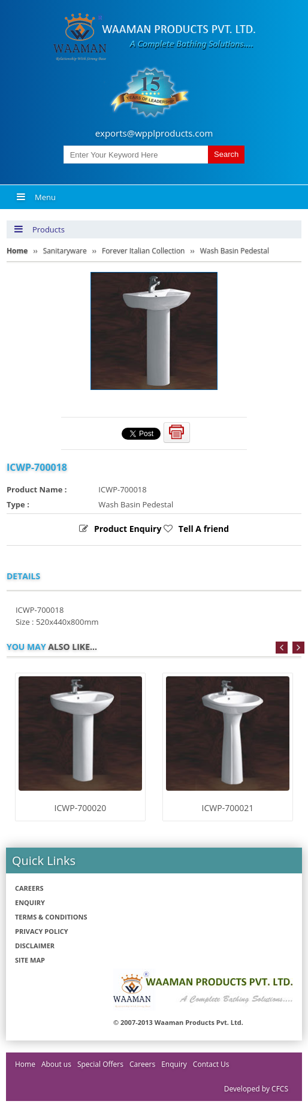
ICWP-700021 (228, 807)
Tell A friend (204, 528)
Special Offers (100, 1064)
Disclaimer (35, 945)
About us (56, 1064)
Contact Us (211, 1064)
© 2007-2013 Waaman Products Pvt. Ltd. (178, 1022)
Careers (29, 888)
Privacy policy (41, 931)
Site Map (30, 959)
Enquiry (30, 902)
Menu (36, 197)
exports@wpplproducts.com (154, 133)
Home (25, 1064)
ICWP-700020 (81, 807)
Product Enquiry (128, 528)
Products (39, 229)
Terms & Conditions (51, 916)
